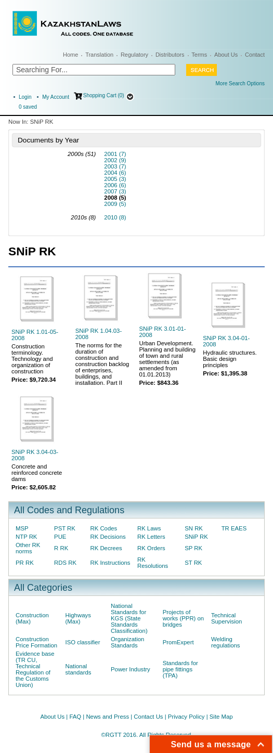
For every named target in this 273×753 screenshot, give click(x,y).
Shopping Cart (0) (103, 95)
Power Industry (130, 669)
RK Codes (103, 528)
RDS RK (65, 563)
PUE (60, 537)
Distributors (170, 54)
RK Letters (151, 537)
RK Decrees (106, 548)
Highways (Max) (78, 618)
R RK (61, 548)
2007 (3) (115, 191)
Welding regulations (225, 642)
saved (28, 107)
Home (70, 54)
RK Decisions (107, 537)
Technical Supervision (226, 618)
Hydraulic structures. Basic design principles (230, 358)
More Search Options (240, 83)
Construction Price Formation (36, 642)
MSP (22, 528)
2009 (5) (115, 204)
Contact (255, 54)
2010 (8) (115, 217)
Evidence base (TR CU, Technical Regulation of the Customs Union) (35, 669)
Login (25, 97)
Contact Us (148, 716)
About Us (226, 54)
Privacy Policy (186, 716)
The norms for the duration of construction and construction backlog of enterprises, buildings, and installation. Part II (102, 364)
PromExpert (178, 642)
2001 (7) (115, 154)
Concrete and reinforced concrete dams (36, 472)
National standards (79, 669)
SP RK (193, 548)
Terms (199, 54)
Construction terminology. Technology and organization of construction (32, 358)
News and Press (107, 716)
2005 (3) (115, 179)
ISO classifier (83, 642)
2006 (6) (115, 185)
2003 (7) (115, 166)
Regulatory (134, 54)
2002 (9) (115, 160)
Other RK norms (28, 548)
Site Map (221, 716)
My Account (55, 97)
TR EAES (234, 528)
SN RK (194, 528)
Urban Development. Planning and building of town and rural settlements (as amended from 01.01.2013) (167, 359)
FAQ (75, 716)
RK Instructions (110, 563)
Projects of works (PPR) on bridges (183, 618)
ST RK (193, 563)
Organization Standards (127, 642)
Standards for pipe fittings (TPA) (180, 669)
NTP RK (26, 537)
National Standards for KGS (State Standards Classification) (129, 618)
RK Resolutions (152, 562)
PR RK (25, 563)
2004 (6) (115, 173)
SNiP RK (196, 537)
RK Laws (149, 528)
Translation (99, 54)
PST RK (64, 528)
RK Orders (151, 548)
